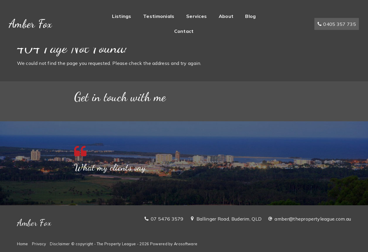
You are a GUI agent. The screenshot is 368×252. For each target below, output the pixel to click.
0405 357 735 (336, 24)
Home (22, 243)
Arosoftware (185, 243)
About (226, 16)
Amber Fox (30, 24)
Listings (121, 16)
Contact (184, 31)
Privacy (39, 243)
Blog (250, 16)
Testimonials (158, 16)
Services (196, 16)
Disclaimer (60, 243)
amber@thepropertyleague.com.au (312, 219)
